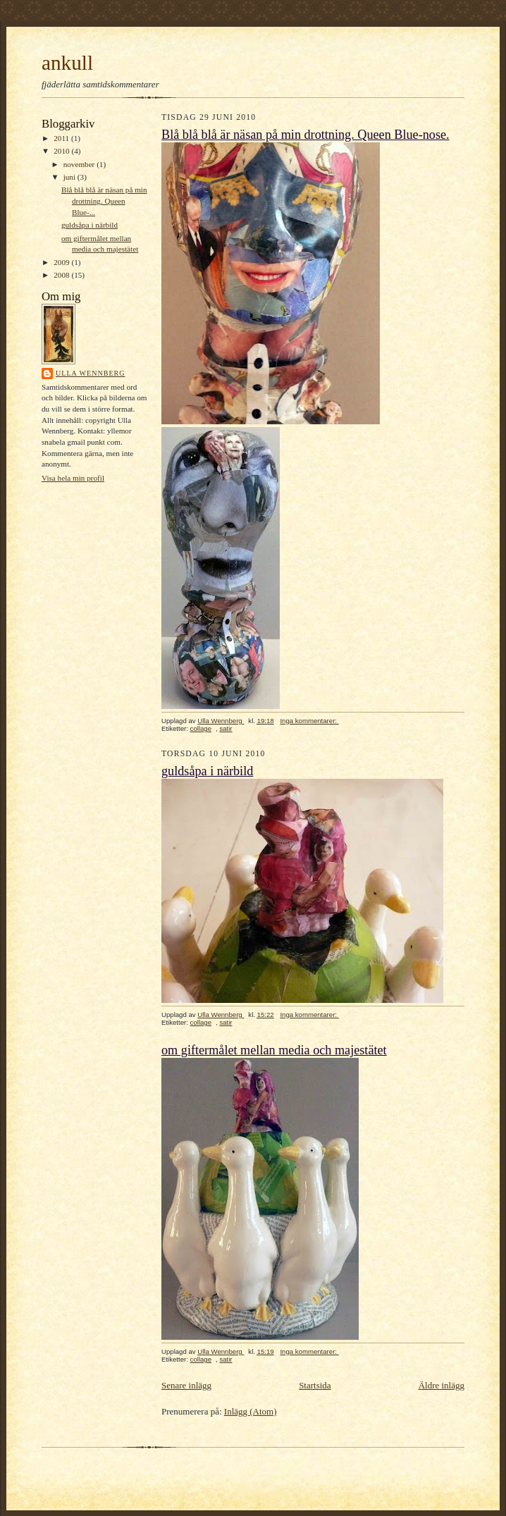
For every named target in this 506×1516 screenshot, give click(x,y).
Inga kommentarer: (309, 721)
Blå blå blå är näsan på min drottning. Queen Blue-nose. (305, 135)
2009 (62, 262)
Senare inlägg (186, 1385)
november (80, 164)
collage (200, 728)
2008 (62, 275)
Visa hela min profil (73, 478)
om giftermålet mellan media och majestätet (274, 1050)
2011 (62, 138)
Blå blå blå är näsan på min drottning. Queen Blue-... (104, 200)
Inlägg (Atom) (250, 1411)
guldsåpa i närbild (89, 225)
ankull (67, 62)
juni (70, 177)
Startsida (315, 1385)
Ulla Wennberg (90, 373)
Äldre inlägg (441, 1385)
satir (225, 728)
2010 (62, 151)
